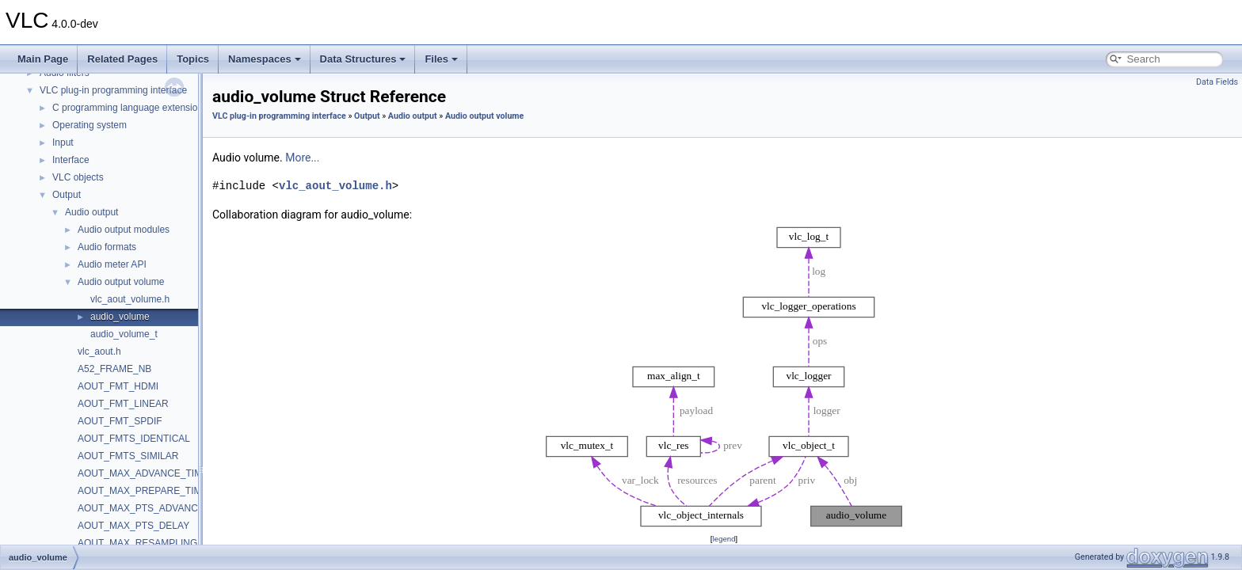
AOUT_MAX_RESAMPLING (137, 543)
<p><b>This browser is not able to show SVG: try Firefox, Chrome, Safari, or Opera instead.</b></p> (724, 376)
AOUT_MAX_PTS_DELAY (133, 525)
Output (66, 194)
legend (723, 538)
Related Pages (122, 59)
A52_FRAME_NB (114, 368)
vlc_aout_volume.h (130, 299)
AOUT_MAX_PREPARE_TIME (143, 490)
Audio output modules (124, 229)
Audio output (91, 212)
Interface (71, 159)
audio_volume (120, 316)
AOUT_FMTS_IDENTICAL (134, 438)
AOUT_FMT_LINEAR (123, 403)
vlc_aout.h (99, 351)
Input (63, 142)
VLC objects (78, 177)
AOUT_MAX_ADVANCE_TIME (143, 473)
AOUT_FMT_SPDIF (120, 421)
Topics (193, 59)
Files (441, 59)
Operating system (89, 125)
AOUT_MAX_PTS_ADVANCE (141, 508)
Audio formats (107, 247)
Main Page (42, 59)
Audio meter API (112, 264)
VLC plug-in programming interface (113, 90)
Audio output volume (121, 281)
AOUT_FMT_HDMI (118, 386)
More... (302, 157)
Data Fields (1217, 82)
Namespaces (264, 59)
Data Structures (363, 59)
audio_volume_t (124, 334)
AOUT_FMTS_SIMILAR (128, 456)
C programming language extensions (130, 107)
